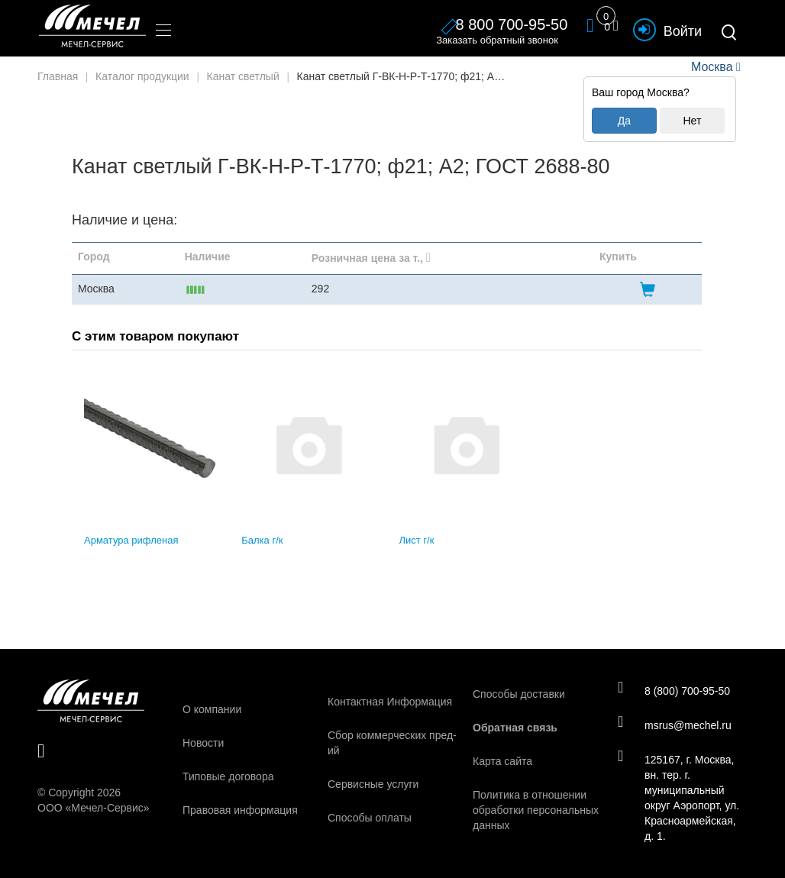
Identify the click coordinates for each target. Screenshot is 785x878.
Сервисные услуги (373, 784)
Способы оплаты (370, 818)
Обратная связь (515, 727)
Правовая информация (240, 810)
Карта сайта (502, 761)
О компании (212, 709)
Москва (711, 66)
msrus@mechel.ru (675, 724)
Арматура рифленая (131, 540)
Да (624, 121)
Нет (692, 121)
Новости (203, 743)
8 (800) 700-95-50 (674, 690)
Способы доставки (519, 694)
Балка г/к (262, 540)
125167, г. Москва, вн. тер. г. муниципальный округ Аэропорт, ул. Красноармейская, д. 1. (678, 797)
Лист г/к (416, 540)
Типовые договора (228, 776)
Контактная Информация (390, 702)
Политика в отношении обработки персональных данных (536, 810)
